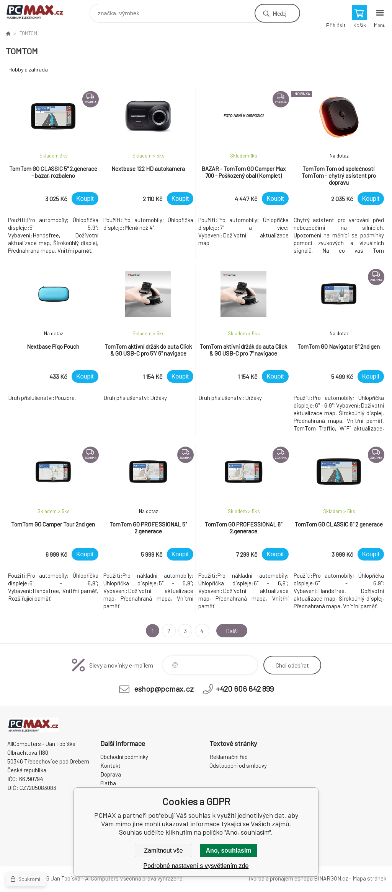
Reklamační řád (228, 756)
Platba (108, 783)
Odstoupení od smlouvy (238, 765)
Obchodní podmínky (124, 756)
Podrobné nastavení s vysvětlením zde (196, 866)
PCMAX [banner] (40, 11)
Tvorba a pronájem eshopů (280, 878)
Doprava (110, 774)
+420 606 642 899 (245, 688)
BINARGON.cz (331, 878)
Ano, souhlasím (228, 850)
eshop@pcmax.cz (164, 688)
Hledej (279, 13)
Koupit (84, 198)
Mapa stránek (369, 878)
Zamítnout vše (163, 850)
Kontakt (110, 765)
